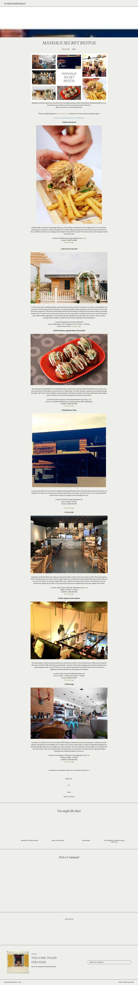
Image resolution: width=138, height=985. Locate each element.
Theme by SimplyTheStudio (126, 982)
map (84, 238)
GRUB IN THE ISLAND (69, 796)
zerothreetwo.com (62, 113)
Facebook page (69, 242)
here (88, 770)
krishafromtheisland (14, 3)
